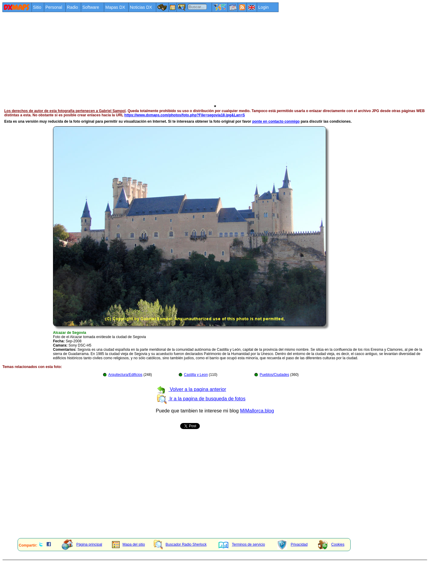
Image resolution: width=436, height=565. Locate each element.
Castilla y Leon (196, 375)
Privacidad (292, 544)
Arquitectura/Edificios (125, 375)
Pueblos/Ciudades (274, 375)
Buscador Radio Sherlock (180, 544)
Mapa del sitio (128, 544)
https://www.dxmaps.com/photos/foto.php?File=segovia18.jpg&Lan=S (184, 115)
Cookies (331, 544)
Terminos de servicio (242, 544)
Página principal (82, 544)
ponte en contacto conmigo (276, 121)
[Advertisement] (184, 58)
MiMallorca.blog (257, 410)
